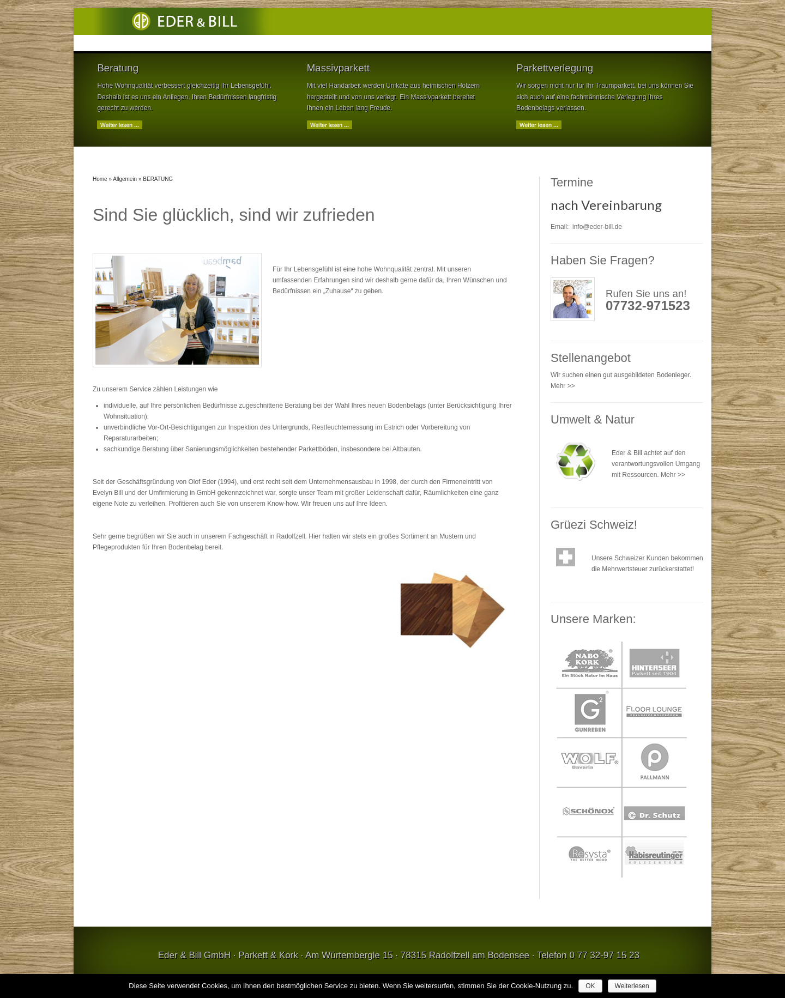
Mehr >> (563, 386)
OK (590, 986)
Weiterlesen (632, 986)
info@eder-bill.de (597, 227)
